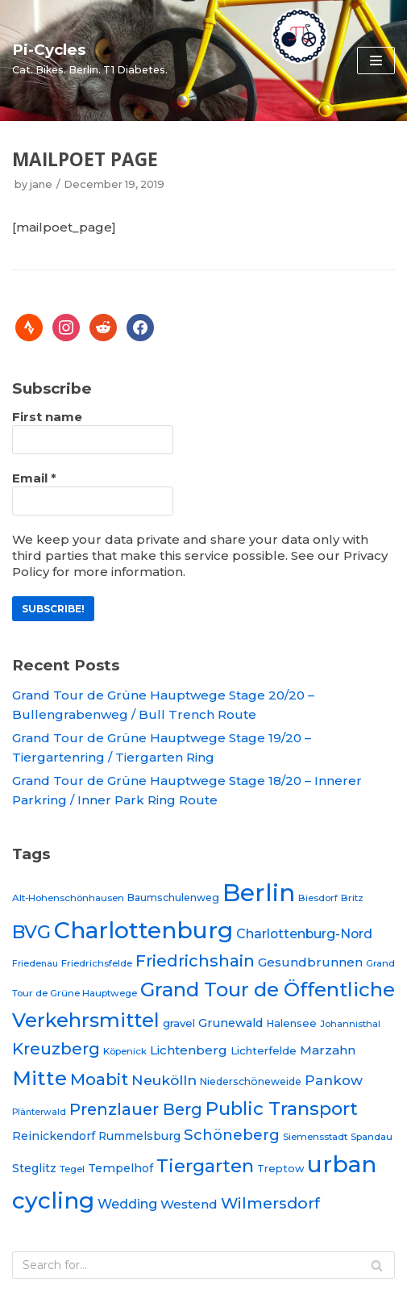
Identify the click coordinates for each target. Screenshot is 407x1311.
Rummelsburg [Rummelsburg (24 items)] (139, 1135)
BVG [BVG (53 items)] (31, 932)
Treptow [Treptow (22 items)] (280, 1169)
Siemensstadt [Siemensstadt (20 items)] (315, 1136)
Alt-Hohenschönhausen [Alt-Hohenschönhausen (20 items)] (68, 898)
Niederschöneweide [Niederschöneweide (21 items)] (250, 1081)
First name (47, 416)
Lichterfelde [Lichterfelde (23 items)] (263, 1050)
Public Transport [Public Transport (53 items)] (282, 1108)
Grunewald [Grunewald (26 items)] (230, 1023)
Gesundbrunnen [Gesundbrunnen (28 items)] (310, 962)
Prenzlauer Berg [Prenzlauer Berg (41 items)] (135, 1109)
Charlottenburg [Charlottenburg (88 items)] (143, 930)
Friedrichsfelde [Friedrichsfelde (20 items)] (96, 963)
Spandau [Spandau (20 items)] (371, 1136)
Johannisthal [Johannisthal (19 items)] (350, 1023)
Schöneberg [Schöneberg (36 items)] (232, 1134)
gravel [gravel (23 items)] (179, 1023)
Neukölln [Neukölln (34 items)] (164, 1079)
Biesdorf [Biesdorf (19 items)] (318, 898)
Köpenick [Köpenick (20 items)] (125, 1051)
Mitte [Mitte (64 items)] (39, 1078)
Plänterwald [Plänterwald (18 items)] (39, 1112)
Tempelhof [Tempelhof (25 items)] (120, 1168)
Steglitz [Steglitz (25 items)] (34, 1168)
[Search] (203, 1265)
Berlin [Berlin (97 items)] (258, 893)
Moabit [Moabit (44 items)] (99, 1079)
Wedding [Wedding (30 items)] (127, 1204)
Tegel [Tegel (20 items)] (72, 1169)
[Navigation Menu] (376, 60)
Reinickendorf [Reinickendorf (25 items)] (53, 1136)
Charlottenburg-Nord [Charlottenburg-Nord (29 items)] (304, 933)
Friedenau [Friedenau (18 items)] (35, 963)
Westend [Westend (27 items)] (189, 1204)
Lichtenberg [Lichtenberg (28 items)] (188, 1050)
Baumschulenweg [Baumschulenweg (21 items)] (173, 897)
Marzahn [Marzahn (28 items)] (327, 1050)
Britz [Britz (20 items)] (352, 898)
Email (34, 478)
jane (41, 184)
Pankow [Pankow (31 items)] (334, 1080)
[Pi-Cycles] (90, 58)
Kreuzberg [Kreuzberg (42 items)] (56, 1048)
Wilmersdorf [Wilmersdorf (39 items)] (270, 1203)
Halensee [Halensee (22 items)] (291, 1023)
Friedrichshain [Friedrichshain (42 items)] (195, 961)
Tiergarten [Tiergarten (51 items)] (205, 1165)
